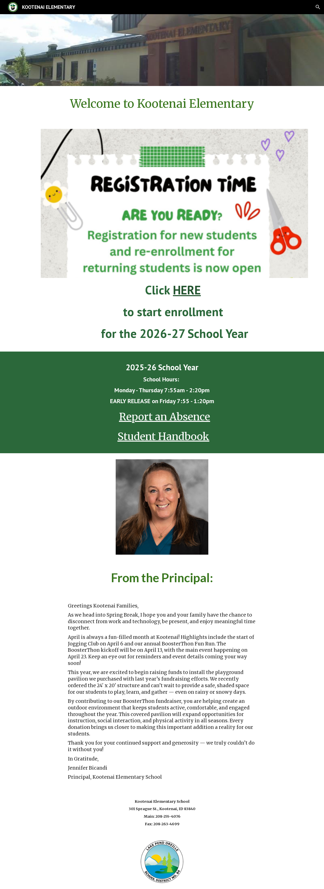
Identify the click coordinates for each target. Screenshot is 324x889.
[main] (162, 103)
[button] (318, 7)
